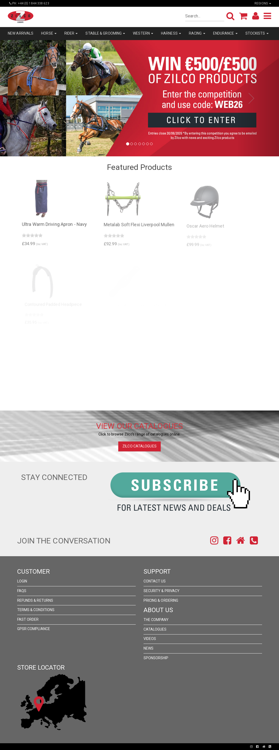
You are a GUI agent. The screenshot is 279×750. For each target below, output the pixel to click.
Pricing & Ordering (161, 600)
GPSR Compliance (33, 629)
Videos (150, 639)
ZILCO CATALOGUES (139, 446)
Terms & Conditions (36, 610)
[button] (21, 98)
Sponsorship (156, 658)
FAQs (21, 591)
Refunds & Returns (35, 600)
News (148, 648)
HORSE (49, 33)
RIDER (71, 33)
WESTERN (143, 33)
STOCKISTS (257, 33)
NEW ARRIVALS (20, 33)
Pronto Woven (121, 746)
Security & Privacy (162, 591)
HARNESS (171, 33)
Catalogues (155, 629)
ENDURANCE (225, 33)
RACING (197, 33)
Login (22, 581)
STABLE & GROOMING (105, 33)
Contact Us (155, 581)
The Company (156, 620)
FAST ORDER (28, 619)
